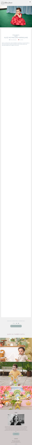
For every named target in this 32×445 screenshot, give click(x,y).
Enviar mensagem (16, 440)
